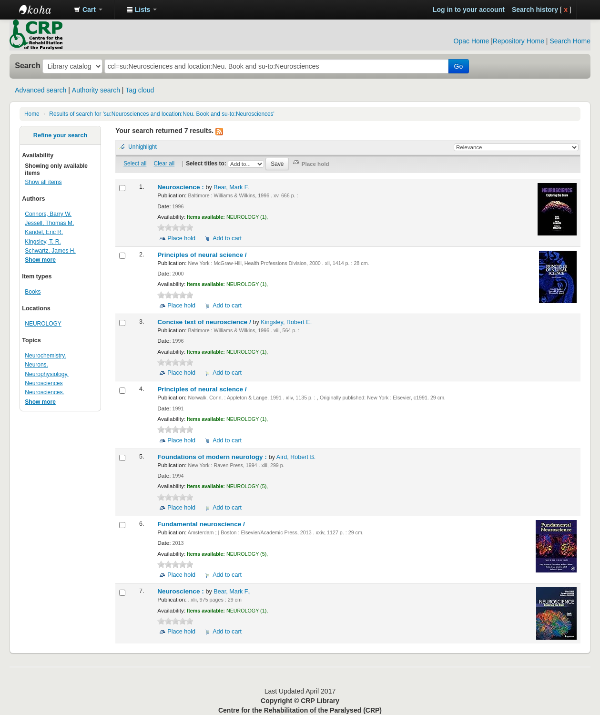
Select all (134, 163)
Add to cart (227, 238)
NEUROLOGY (43, 323)
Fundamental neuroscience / (201, 524)
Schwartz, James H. (50, 250)
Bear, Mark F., (232, 591)
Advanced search (40, 90)
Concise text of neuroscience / (205, 322)
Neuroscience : (181, 187)
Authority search (96, 90)
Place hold (181, 238)
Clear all (164, 163)
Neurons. (36, 364)
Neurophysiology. (47, 374)
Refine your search (60, 135)
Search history (535, 9)
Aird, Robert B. (296, 457)
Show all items (43, 182)
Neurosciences (43, 383)
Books (33, 291)
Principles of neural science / (202, 254)
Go (458, 66)
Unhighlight (142, 146)
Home (32, 114)
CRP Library (43, 9)
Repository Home (518, 41)
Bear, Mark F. (231, 187)
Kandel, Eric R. (44, 232)
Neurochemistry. (45, 355)
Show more (40, 259)
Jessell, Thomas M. (49, 223)
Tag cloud (139, 90)
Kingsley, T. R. (43, 241)
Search (28, 65)
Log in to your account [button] (469, 9)
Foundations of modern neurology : (212, 456)
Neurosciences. (44, 392)
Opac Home (471, 41)
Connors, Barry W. (48, 214)
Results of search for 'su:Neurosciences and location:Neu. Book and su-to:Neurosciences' (162, 114)
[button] (88, 9)
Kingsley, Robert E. (286, 322)
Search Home (569, 41)
